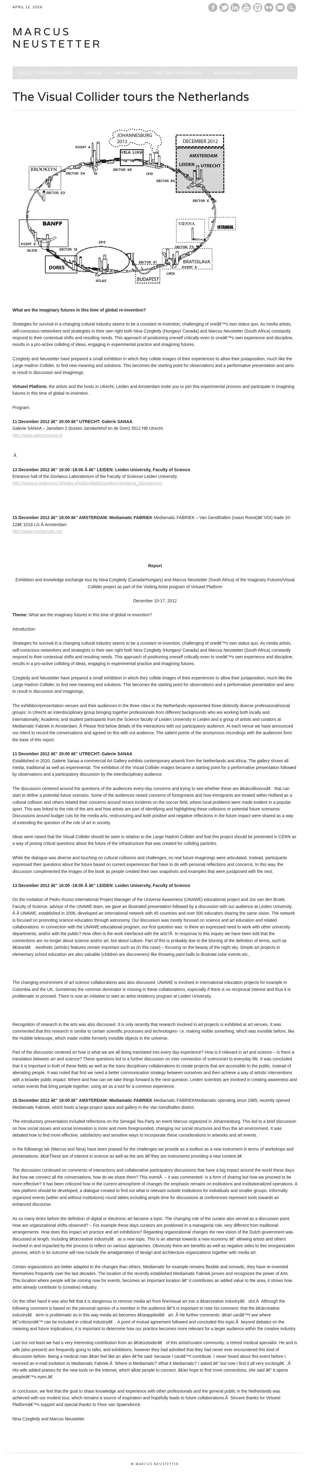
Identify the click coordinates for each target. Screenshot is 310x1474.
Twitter (224, 7)
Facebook (212, 7)
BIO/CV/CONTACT (233, 73)
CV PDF (94, 73)
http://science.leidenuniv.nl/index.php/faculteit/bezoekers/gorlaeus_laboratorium (87, 483)
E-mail (281, 8)
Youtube (246, 7)
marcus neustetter (57, 38)
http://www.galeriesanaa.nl (37, 435)
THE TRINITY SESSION (176, 73)
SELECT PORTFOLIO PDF (46, 73)
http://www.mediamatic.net (37, 531)
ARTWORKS (127, 73)
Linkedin (235, 7)
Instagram (257, 7)
